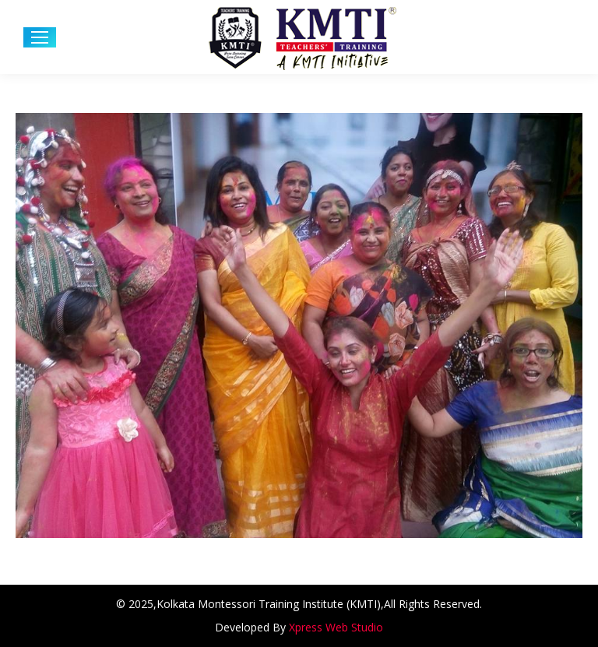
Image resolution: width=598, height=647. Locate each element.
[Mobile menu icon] (39, 37)
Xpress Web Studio (336, 627)
